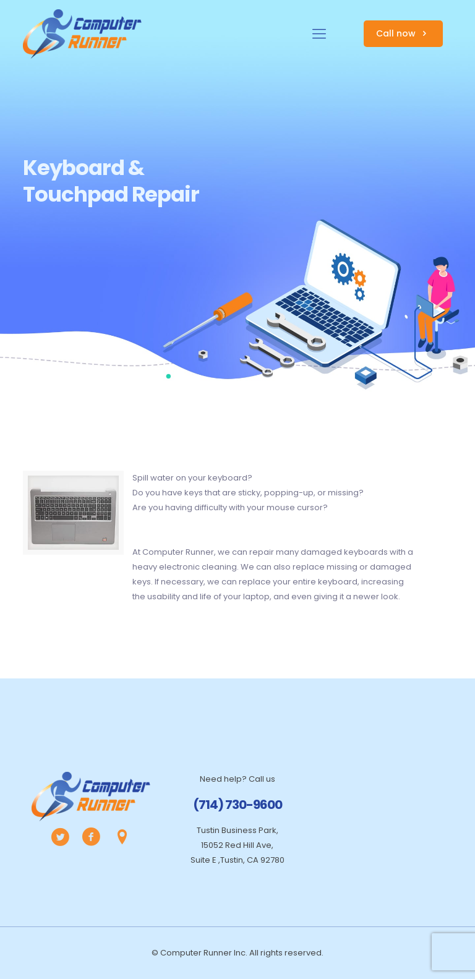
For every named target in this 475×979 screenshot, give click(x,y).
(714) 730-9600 (237, 804)
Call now (403, 33)
